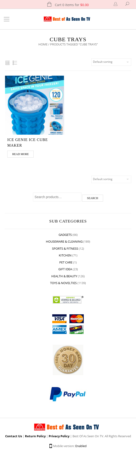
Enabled (81, 446)
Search (92, 198)
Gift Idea (65, 269)
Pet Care (65, 262)
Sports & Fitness (65, 248)
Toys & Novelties (63, 283)
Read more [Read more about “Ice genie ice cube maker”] (20, 154)
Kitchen (65, 255)
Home (43, 44)
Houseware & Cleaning (64, 241)
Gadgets (65, 235)
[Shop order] (111, 62)
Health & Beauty (64, 276)
